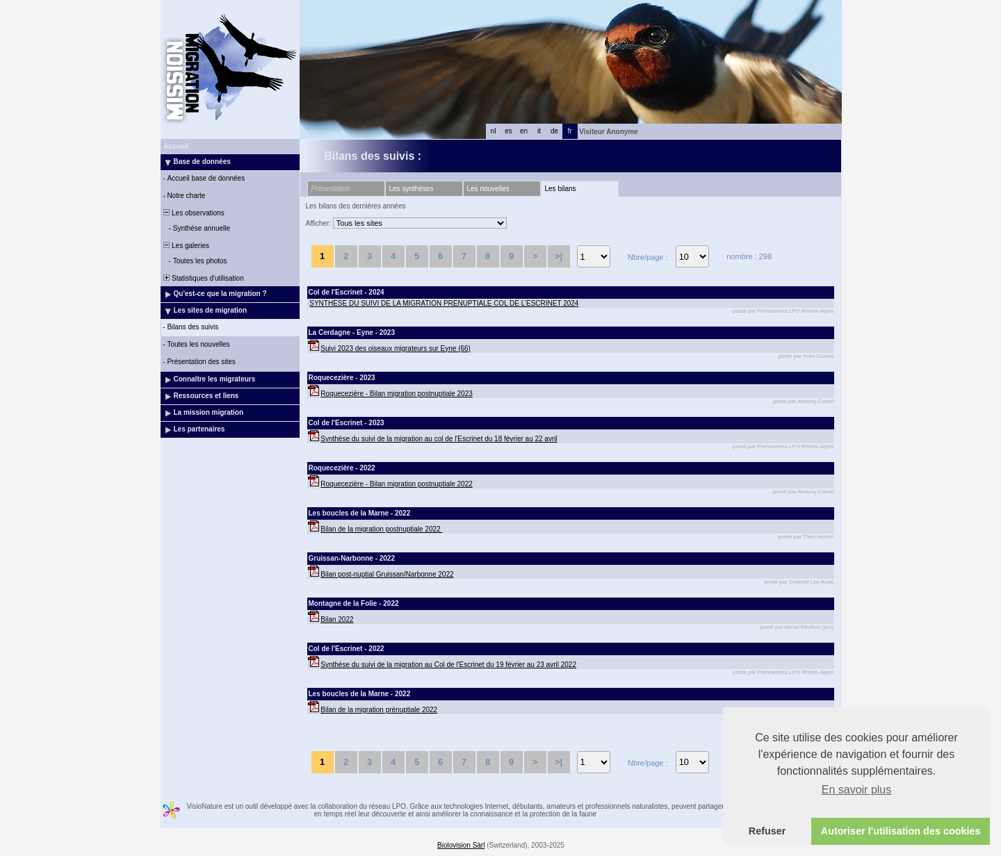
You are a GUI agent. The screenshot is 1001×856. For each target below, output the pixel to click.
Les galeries (185, 245)
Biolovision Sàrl (461, 845)
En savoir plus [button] (857, 790)
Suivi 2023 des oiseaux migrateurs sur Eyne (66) (395, 348)
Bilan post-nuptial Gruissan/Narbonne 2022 (386, 574)
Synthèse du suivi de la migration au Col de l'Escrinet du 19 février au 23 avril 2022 (448, 664)
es (508, 131)
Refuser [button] (767, 831)
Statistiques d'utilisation (203, 278)
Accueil (176, 146)
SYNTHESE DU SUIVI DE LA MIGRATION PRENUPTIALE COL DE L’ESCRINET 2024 (443, 303)
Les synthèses (411, 188)
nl (493, 131)
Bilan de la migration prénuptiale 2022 (378, 710)
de (554, 131)
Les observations (193, 213)
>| (558, 256)
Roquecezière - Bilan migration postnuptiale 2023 (396, 393)
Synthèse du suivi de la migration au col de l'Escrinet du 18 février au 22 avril (438, 439)
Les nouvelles (488, 188)
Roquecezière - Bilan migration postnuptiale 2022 (396, 484)
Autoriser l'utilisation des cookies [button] (901, 831)
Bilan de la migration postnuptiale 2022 (381, 529)
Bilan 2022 (336, 619)
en (524, 131)
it (539, 131)
